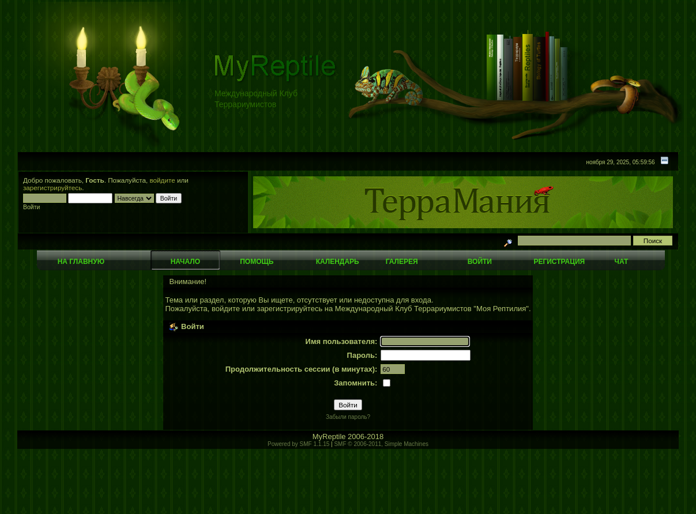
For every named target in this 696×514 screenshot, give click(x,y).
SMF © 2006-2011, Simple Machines (381, 444)
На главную (81, 262)
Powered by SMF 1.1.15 (298, 444)
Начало (185, 262)
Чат (621, 262)
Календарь (337, 262)
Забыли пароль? (348, 417)
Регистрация (559, 262)
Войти (480, 262)
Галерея (402, 262)
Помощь (256, 262)
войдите (162, 180)
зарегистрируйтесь (52, 187)
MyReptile (329, 436)
